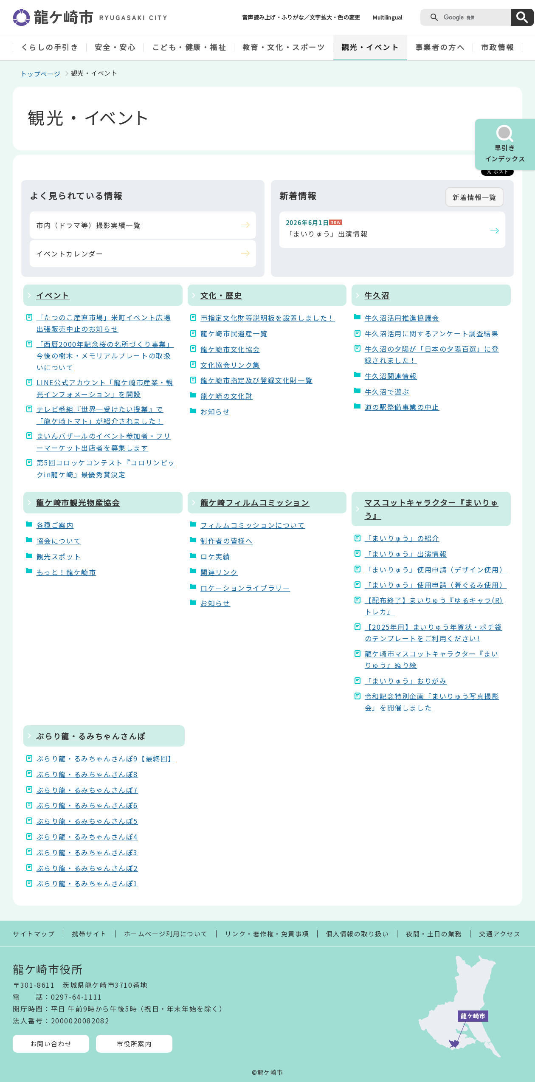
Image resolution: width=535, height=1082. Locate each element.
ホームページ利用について (166, 933)
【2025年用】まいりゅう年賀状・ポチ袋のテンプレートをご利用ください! (433, 632)
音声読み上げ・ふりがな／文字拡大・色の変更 (301, 17)
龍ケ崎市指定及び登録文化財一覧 (256, 380)
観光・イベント (370, 47)
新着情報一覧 (474, 197)
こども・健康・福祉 (189, 47)
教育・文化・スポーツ (284, 47)
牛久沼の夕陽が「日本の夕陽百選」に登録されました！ (432, 354)
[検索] (475, 17)
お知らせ (215, 411)
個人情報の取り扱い (357, 933)
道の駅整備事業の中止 (402, 407)
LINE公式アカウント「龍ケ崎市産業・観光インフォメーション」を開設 (105, 388)
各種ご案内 (55, 525)
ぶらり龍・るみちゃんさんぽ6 (87, 805)
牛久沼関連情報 (391, 376)
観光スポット (59, 556)
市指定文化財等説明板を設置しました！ (267, 318)
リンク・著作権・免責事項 (267, 933)
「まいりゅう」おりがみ (406, 681)
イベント (53, 295)
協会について (59, 540)
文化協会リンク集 (230, 365)
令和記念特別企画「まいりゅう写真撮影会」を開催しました (432, 702)
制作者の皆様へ (226, 540)
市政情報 (497, 47)
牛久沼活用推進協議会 (402, 318)
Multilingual (387, 17)
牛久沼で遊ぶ (387, 391)
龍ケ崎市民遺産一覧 (234, 333)
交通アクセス (500, 933)
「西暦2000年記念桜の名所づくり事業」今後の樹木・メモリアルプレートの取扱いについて (105, 355)
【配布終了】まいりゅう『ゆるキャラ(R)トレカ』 (434, 606)
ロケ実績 (215, 556)
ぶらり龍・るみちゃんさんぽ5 (87, 821)
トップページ (40, 73)
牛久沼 (376, 295)
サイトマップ (34, 933)
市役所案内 (134, 1043)
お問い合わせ (51, 1043)
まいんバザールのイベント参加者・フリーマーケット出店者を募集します (104, 441)
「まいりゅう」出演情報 (327, 233)
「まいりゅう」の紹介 (402, 538)
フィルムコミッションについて (252, 525)
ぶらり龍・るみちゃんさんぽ (90, 735)
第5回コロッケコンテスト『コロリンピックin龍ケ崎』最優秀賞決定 (106, 468)
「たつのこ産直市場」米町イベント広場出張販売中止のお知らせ (104, 323)
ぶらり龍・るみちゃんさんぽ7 (87, 790)
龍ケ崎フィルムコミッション (255, 502)
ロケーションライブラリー (245, 588)
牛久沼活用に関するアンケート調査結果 (432, 333)
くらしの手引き (50, 47)
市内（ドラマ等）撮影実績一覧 (88, 225)
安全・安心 (115, 47)
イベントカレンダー (69, 253)
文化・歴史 (221, 295)
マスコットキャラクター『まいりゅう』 (431, 509)
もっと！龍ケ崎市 (66, 572)
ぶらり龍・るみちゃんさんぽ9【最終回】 (106, 758)
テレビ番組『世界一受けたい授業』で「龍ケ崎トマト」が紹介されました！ (100, 414)
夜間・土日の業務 (434, 933)
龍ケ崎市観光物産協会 (78, 502)
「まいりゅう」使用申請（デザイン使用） (434, 569)
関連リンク (219, 572)
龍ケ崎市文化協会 (230, 349)
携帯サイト (89, 933)
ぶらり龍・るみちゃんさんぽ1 (87, 883)
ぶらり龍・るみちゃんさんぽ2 (87, 868)
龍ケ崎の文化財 (226, 396)
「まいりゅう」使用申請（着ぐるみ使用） (434, 585)
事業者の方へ (440, 47)
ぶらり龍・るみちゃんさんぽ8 (87, 774)
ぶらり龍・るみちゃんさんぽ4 (87, 836)
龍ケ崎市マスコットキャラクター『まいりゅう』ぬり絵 (432, 659)
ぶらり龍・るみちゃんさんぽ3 (87, 852)
